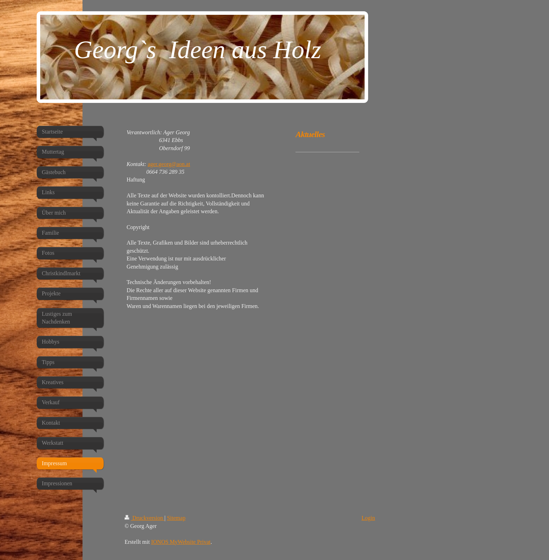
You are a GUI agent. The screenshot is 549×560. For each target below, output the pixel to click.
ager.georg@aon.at (169, 164)
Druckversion (144, 518)
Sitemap (176, 518)
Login (368, 518)
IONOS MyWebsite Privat (181, 542)
